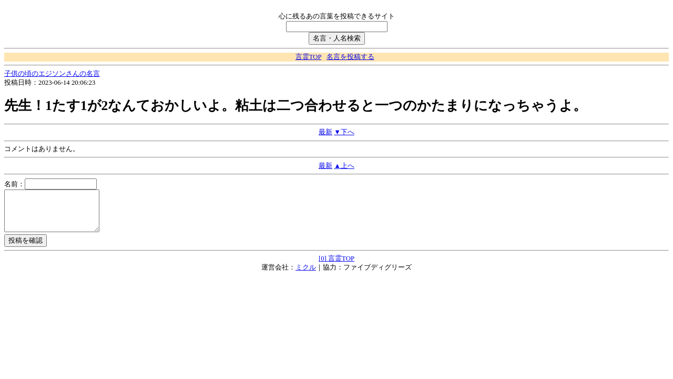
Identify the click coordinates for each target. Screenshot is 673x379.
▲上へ (344, 165)
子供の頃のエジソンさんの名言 (52, 73)
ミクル (305, 275)
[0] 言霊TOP (336, 266)
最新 (325, 132)
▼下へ (344, 132)
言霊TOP (308, 57)
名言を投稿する (350, 57)
